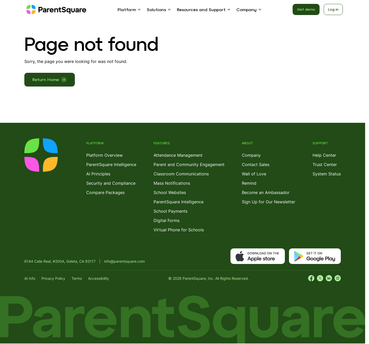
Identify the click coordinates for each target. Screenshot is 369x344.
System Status (327, 174)
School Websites (170, 192)
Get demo (306, 9)
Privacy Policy (53, 278)
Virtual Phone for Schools (179, 230)
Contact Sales (255, 164)
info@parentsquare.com (124, 261)
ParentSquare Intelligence (111, 164)
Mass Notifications (172, 183)
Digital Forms (166, 220)
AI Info (29, 278)
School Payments (170, 211)
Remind (249, 183)
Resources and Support (201, 9)
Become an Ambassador (266, 192)
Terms (76, 278)
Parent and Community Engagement (189, 164)
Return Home (45, 79)
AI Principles (98, 174)
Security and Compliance (110, 183)
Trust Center (325, 164)
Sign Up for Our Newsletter (268, 202)
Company (246, 9)
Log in (333, 9)
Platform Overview (104, 155)
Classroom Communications (181, 174)
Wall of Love (254, 174)
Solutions (156, 9)
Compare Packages (105, 192)
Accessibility (98, 278)
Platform (127, 9)
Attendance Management (178, 155)
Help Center (324, 155)
